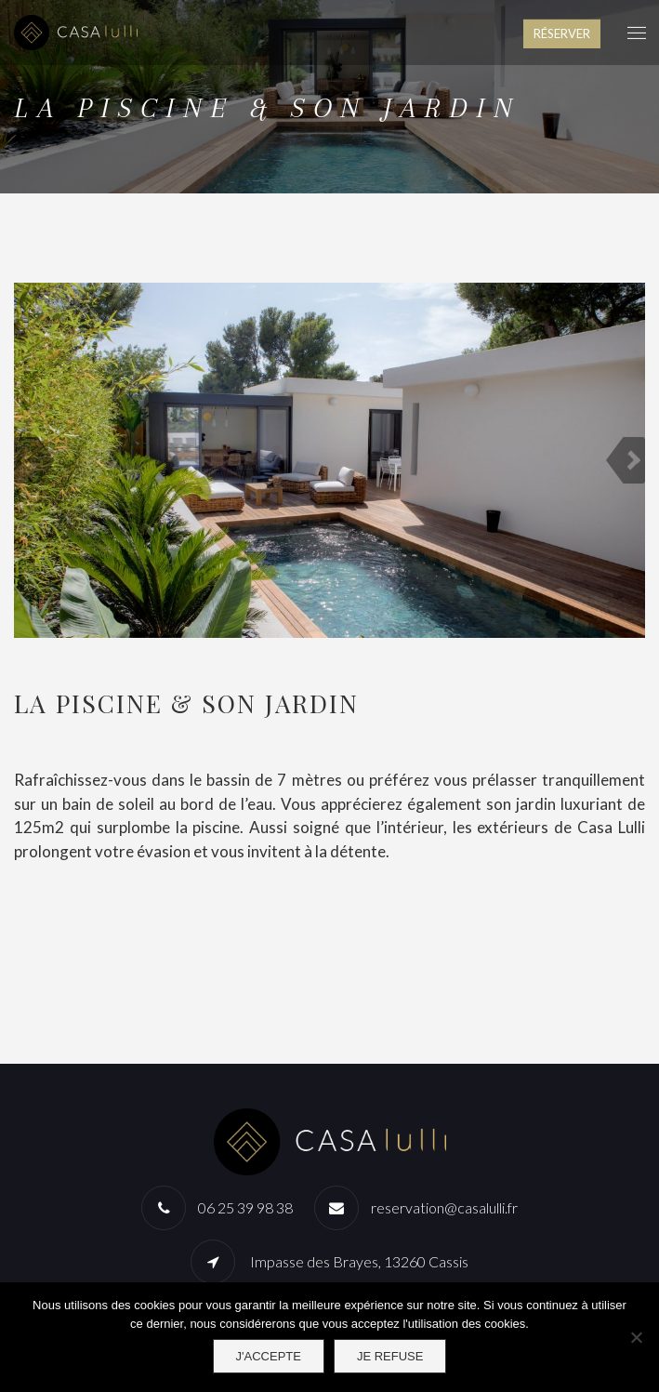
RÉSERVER (562, 33)
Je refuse (390, 1356)
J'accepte (268, 1356)
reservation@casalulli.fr (444, 1207)
